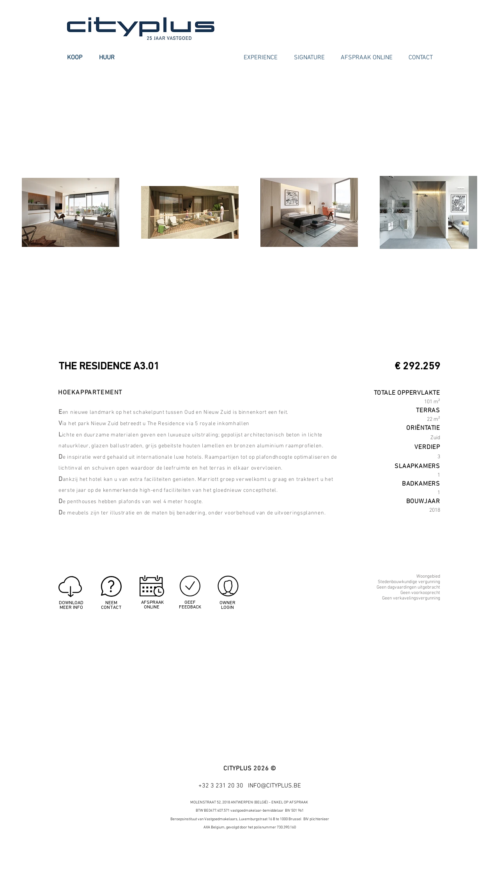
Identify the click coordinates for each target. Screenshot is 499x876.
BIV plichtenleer (316, 819)
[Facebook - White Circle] (392, 850)
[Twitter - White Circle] (406, 850)
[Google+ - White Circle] (420, 850)
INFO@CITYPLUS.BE (274, 786)
